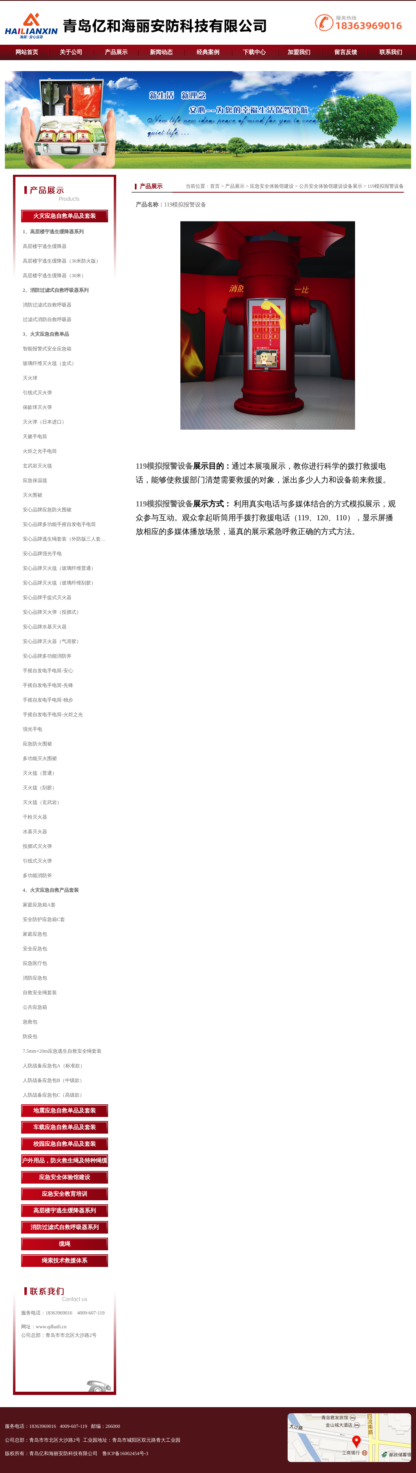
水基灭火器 (35, 831)
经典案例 (208, 52)
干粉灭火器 (35, 817)
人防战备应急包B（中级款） (53, 1080)
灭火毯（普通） (40, 773)
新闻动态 (161, 52)
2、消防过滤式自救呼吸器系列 (56, 290)
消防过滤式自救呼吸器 (47, 305)
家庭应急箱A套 (39, 905)
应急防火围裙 (37, 744)
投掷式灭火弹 (37, 846)
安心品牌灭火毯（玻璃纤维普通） (59, 568)
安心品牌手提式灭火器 (47, 597)
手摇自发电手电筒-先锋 (48, 685)
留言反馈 (345, 52)
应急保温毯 (35, 480)
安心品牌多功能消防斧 (47, 656)
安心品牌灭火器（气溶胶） (52, 641)
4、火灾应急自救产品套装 (51, 890)
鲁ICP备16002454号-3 (126, 1453)
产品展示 (116, 52)
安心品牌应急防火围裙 (47, 510)
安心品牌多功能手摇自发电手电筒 (59, 524)
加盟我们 (299, 52)
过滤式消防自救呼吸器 (47, 319)
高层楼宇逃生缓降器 (45, 246)
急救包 (30, 1022)
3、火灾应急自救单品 (46, 334)
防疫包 (30, 1036)
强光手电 (32, 729)
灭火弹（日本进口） (45, 422)
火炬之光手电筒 (40, 451)
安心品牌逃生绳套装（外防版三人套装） (66, 539)
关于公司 (71, 52)
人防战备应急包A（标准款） (54, 1066)
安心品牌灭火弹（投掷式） (52, 612)
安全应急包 (35, 949)
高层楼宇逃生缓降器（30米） (54, 275)
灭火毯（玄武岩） (42, 802)
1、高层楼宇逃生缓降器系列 (53, 232)
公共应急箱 (35, 1007)
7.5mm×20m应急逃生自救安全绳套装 (62, 1051)
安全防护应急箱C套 (44, 919)
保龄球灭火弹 (37, 407)
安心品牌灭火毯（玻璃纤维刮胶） (59, 583)
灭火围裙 (32, 495)
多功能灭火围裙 (40, 758)
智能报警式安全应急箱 (47, 349)
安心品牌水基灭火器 (45, 627)
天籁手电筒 (35, 436)
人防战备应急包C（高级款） (53, 1095)
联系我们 (390, 52)
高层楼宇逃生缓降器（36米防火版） (62, 261)
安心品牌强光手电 (42, 553)
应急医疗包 (35, 963)
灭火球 (30, 378)
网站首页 (26, 52)
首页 (215, 186)
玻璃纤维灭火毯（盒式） (49, 363)
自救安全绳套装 (40, 992)
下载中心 (254, 52)
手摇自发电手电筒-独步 (48, 700)
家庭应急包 (35, 934)
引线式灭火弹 (37, 392)
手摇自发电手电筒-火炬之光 (53, 714)
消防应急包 (35, 978)
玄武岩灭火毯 (37, 466)
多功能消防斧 (37, 875)
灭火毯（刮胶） (40, 788)
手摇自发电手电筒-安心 (48, 670)
